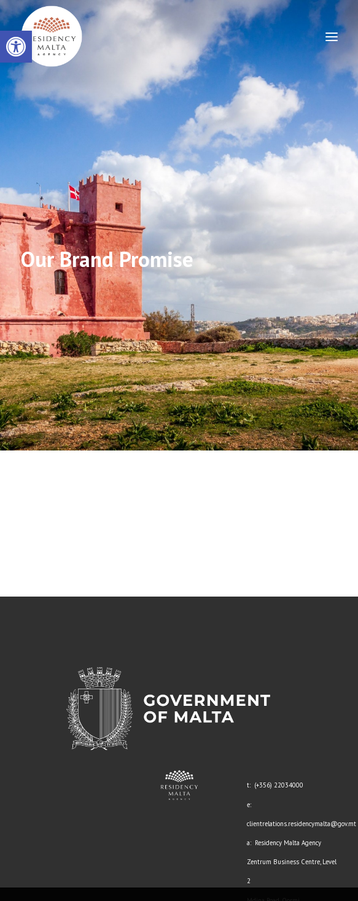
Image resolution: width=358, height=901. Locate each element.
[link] (16, 47)
